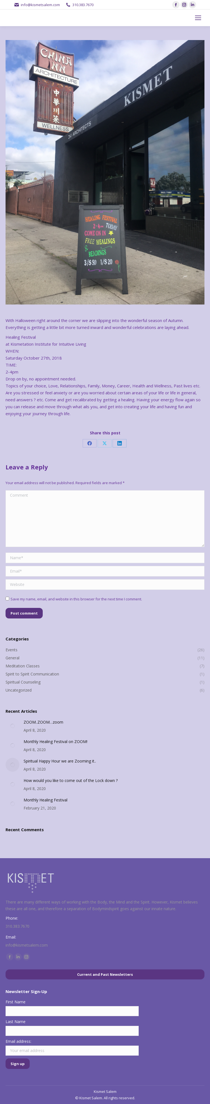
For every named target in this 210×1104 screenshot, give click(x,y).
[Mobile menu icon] (198, 17)
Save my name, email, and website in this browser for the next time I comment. (76, 598)
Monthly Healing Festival (45, 800)
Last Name (16, 1021)
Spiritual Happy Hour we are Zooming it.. (60, 761)
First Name (16, 1001)
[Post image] (12, 726)
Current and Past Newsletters (105, 974)
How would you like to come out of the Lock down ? (71, 780)
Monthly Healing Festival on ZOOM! (55, 741)
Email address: (18, 1041)
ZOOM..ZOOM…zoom (43, 722)
